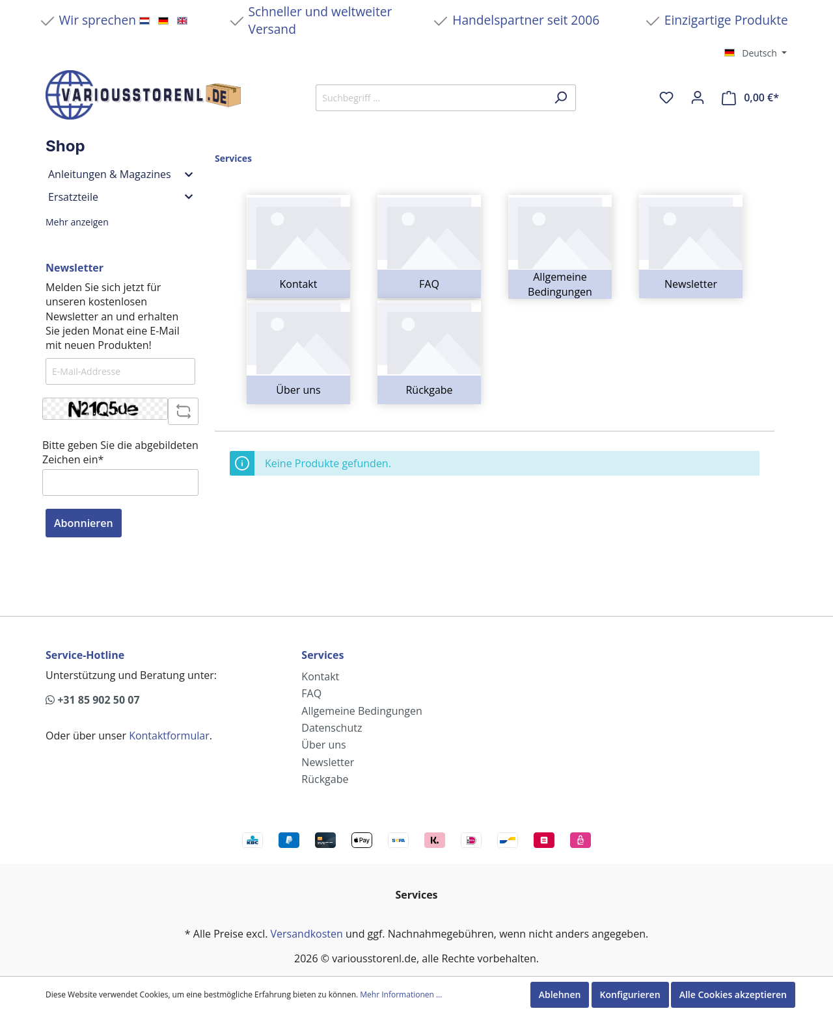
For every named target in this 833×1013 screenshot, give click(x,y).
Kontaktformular (169, 735)
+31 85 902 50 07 (93, 700)
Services (322, 655)
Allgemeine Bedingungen (560, 284)
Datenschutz (331, 728)
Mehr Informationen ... (401, 995)
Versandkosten (307, 934)
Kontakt (299, 284)
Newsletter (690, 284)
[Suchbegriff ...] (431, 97)
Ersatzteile (120, 197)
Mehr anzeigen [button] (77, 222)
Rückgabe (428, 390)
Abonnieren (83, 523)
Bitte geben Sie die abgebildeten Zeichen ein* (120, 452)
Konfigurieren (630, 994)
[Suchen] (560, 97)
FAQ (429, 284)
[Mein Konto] (697, 97)
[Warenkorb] (750, 97)
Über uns (298, 390)
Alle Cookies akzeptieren (733, 994)
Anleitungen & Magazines (120, 174)
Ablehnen (560, 994)
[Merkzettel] (666, 97)
